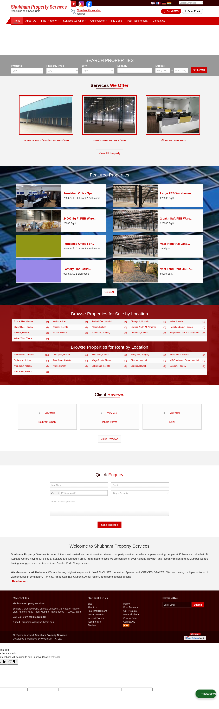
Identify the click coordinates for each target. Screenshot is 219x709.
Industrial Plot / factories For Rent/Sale (46, 140)
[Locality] (134, 70)
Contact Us (159, 20)
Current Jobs (130, 618)
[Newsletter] (177, 605)
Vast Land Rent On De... (176, 269)
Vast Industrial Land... (175, 244)
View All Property (109, 153)
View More (50, 413)
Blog (90, 603)
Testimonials (94, 622)
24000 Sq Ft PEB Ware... (79, 218)
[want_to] (27, 71)
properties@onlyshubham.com (38, 622)
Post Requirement (137, 20)
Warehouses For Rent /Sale (109, 140)
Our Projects (98, 20)
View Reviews (109, 439)
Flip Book (116, 20)
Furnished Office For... (78, 244)
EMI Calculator (131, 614)
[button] (89, 10)
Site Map (92, 625)
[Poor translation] (12, 662)
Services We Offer (74, 20)
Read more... (20, 581)
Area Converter (96, 614)
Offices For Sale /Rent (173, 140)
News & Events (96, 618)
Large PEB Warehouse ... (177, 193)
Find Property (50, 20)
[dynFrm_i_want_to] (140, 493)
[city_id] (98, 71)
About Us (30, 20)
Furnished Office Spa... (79, 193)
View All (109, 292)
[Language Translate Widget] (191, 2)
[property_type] (62, 71)
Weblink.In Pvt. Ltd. (51, 638)
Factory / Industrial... (77, 269)
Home (17, 20)
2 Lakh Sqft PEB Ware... (176, 218)
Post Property (130, 607)
